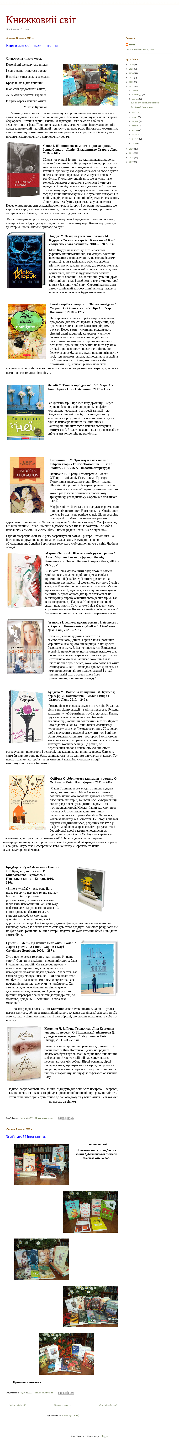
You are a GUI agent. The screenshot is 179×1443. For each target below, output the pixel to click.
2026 (131, 64)
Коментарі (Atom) (70, 1415)
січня (134, 143)
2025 (131, 69)
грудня (135, 90)
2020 (131, 148)
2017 (131, 162)
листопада (137, 94)
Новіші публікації (17, 1405)
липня (135, 117)
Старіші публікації (108, 1405)
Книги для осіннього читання (32, 45)
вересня (136, 112)
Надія (132, 44)
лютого (135, 138)
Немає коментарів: (44, 1118)
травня (135, 125)
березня (136, 134)
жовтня (135, 99)
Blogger (104, 1436)
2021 (131, 86)
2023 (131, 77)
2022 (131, 82)
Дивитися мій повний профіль (140, 49)
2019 (131, 153)
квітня (135, 130)
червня (135, 121)
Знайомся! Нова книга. (26, 1136)
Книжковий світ (41, 19)
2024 (131, 73)
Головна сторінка (62, 1405)
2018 (131, 157)
